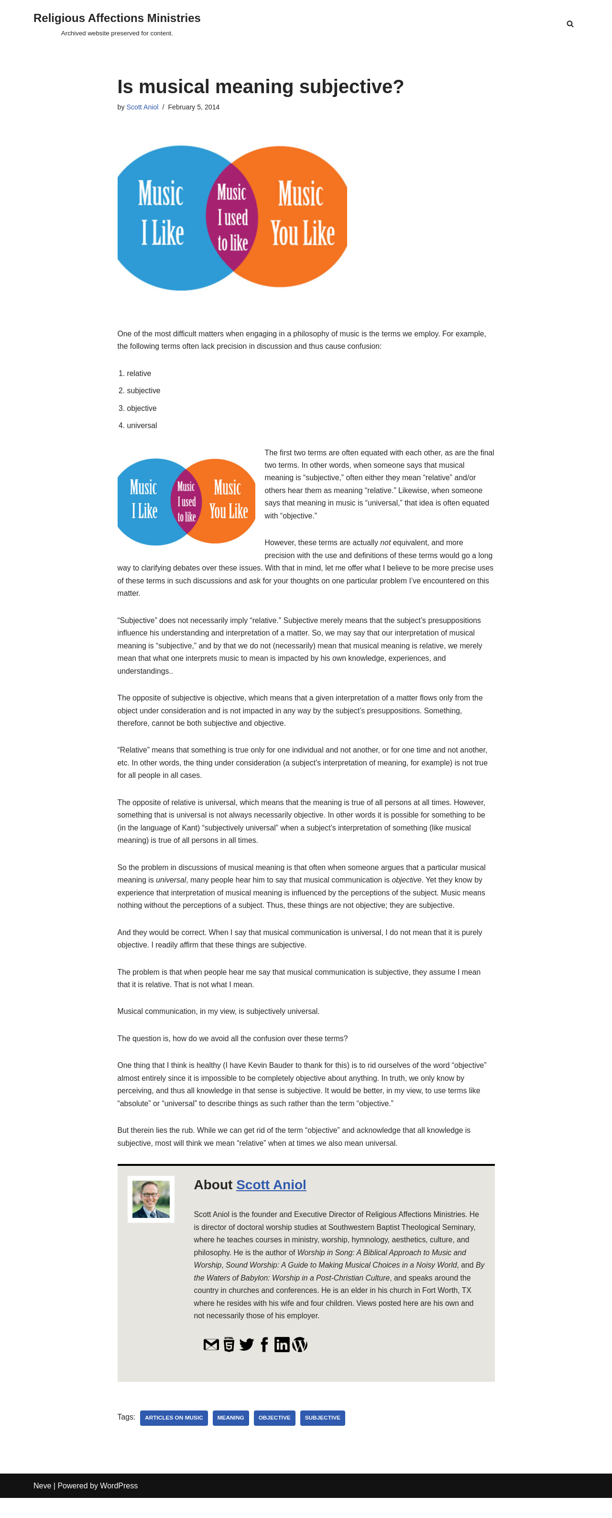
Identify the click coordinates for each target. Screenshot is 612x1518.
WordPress (119, 1506)
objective (276, 1438)
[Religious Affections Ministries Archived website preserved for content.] (117, 24)
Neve (42, 1506)
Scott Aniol (143, 107)
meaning (232, 1438)
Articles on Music (174, 1438)
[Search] (570, 23)
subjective (325, 1438)
